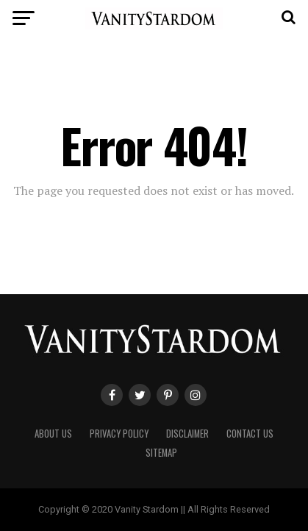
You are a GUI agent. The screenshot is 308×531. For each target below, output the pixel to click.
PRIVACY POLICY (119, 434)
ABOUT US (53, 434)
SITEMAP (161, 453)
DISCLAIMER (187, 434)
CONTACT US (249, 434)
